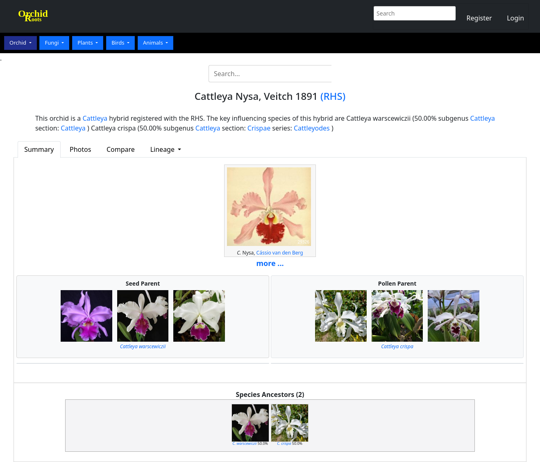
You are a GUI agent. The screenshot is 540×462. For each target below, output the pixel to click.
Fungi (52, 42)
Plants (85, 42)
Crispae (258, 128)
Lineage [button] (163, 149)
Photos (80, 149)
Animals (153, 42)
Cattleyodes (312, 128)
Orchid (18, 42)
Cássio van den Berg (279, 252)
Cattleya (94, 118)
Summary (39, 149)
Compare (121, 149)
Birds (118, 42)
